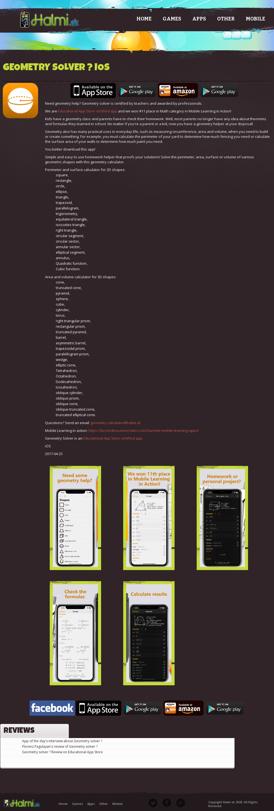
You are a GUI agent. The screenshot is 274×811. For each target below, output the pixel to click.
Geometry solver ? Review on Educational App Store (62, 752)
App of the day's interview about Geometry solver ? (62, 741)
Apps (199, 19)
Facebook (167, 803)
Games (172, 19)
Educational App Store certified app (87, 111)
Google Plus (180, 803)
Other (226, 19)
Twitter (153, 803)
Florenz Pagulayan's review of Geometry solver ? (60, 746)
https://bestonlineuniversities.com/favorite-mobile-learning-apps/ (143, 430)
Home (144, 19)
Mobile (255, 19)
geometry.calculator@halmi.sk (116, 422)
